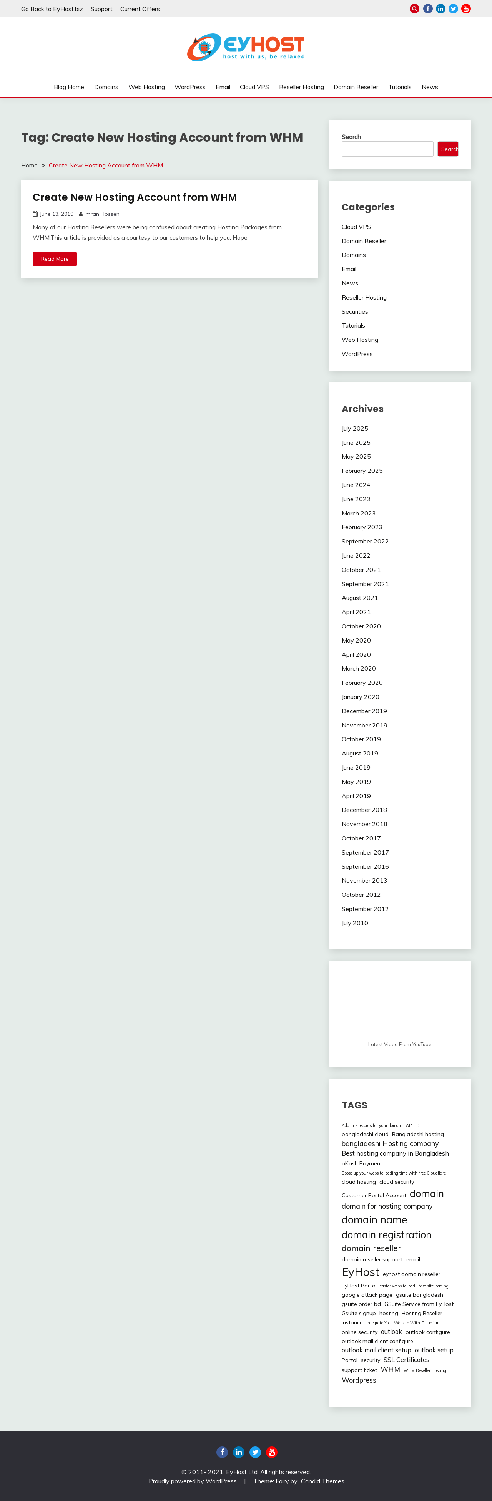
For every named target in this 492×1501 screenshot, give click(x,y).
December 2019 (364, 711)
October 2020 (361, 626)
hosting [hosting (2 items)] (388, 1313)
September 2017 (365, 852)
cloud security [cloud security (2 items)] (396, 1181)
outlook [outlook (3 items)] (391, 1331)
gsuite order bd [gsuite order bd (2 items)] (361, 1304)
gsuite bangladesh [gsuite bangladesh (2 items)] (419, 1294)
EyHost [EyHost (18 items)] (360, 1272)
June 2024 (356, 485)
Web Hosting (146, 87)
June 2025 (356, 442)
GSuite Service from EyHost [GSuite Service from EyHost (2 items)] (419, 1304)
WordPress (190, 87)
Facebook (428, 8)
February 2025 (362, 470)
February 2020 (362, 682)
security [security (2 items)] (370, 1360)
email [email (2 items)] (413, 1259)
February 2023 (362, 527)
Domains (106, 87)
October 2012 (361, 894)
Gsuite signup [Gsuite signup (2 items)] (359, 1313)
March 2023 (359, 513)
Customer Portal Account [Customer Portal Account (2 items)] (374, 1195)
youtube (466, 8)
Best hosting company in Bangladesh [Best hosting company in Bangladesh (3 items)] (395, 1153)
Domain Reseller (356, 87)
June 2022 (356, 555)
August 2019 (360, 753)
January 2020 (360, 697)
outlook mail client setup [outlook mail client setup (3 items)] (376, 1350)
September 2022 (365, 541)
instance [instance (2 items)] (352, 1322)
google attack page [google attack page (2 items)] (367, 1294)
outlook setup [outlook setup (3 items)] (434, 1350)
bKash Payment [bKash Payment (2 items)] (362, 1163)
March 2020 (359, 668)
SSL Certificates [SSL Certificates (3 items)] (406, 1359)
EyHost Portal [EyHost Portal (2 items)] (359, 1285)
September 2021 (365, 584)
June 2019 (356, 767)
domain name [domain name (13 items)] (374, 1219)
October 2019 (361, 739)
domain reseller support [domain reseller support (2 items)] (372, 1259)
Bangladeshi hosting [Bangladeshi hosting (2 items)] (418, 1134)
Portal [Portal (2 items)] (349, 1360)
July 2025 (355, 428)
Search (351, 137)
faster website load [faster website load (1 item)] (397, 1286)
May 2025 (356, 456)
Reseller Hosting (301, 87)
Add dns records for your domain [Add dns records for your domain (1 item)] (372, 1125)
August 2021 (360, 597)
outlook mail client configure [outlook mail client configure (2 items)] (377, 1341)
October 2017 (361, 838)
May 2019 (356, 781)
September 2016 (365, 866)
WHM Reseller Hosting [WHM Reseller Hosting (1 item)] (425, 1370)
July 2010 (355, 923)
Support (102, 9)
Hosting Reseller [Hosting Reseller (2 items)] (422, 1313)
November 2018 (364, 824)
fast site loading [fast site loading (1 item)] (434, 1286)
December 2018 (364, 809)
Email (223, 87)
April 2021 (356, 612)
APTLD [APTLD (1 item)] (413, 1125)
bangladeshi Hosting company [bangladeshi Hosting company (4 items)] (390, 1143)
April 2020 (356, 654)
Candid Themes (322, 1481)
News (430, 87)
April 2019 (356, 796)
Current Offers (140, 9)
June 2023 (356, 499)
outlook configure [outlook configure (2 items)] (428, 1332)
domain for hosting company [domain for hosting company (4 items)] (387, 1206)
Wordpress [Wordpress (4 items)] (359, 1380)
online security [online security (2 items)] (359, 1332)
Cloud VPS (254, 87)
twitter (453, 8)
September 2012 (365, 909)
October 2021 (361, 569)
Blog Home (69, 87)
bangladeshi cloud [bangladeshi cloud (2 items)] (365, 1134)
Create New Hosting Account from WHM (135, 197)
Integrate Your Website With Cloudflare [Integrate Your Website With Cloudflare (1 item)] (403, 1322)
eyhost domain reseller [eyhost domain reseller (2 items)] (411, 1274)
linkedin (440, 8)
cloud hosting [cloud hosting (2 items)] (359, 1181)
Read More (55, 258)
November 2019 (364, 725)
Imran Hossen (102, 213)
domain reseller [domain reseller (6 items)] (371, 1248)
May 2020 (356, 640)
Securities (355, 311)
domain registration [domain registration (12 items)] (387, 1234)
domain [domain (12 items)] (427, 1193)
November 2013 (364, 880)
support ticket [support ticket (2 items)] (359, 1370)
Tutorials (400, 87)
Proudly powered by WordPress (193, 1481)
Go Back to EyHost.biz (52, 9)
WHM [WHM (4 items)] (390, 1369)
